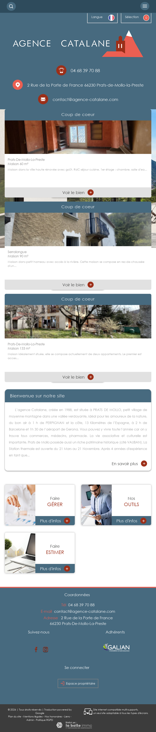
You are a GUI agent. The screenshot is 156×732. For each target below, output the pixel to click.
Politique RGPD (44, 719)
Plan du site (14, 716)
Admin (30, 719)
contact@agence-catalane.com (85, 99)
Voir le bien (78, 192)
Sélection (132, 17)
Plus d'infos (55, 521)
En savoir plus (129, 463)
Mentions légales (33, 716)
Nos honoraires (53, 716)
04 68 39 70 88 (81, 604)
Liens (67, 716)
